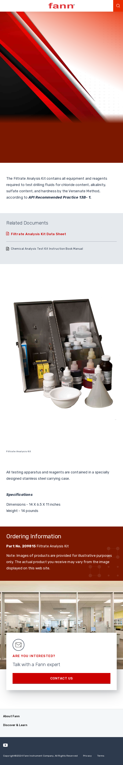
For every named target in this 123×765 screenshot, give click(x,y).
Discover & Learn (15, 725)
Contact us (61, 678)
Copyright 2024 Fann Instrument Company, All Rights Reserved (40, 755)
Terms (101, 755)
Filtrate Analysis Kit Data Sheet (38, 234)
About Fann (11, 716)
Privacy (87, 755)
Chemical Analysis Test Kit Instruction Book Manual (47, 248)
